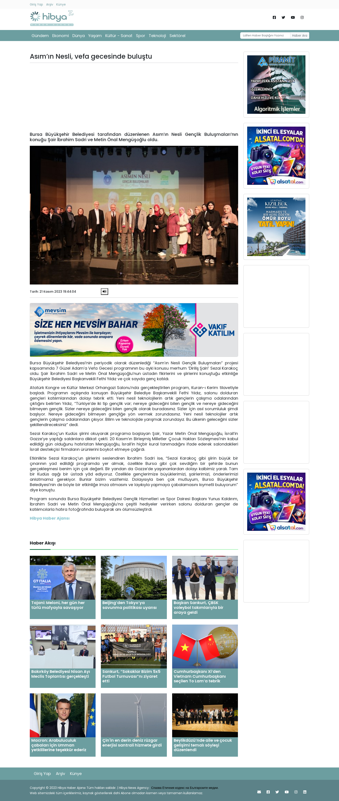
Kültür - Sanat (118, 35)
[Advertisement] (134, 97)
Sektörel (177, 35)
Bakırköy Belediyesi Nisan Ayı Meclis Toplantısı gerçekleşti (60, 674)
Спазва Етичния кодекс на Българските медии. (184, 788)
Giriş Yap (36, 4)
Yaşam (95, 35)
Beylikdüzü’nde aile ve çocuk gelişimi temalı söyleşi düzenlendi (203, 744)
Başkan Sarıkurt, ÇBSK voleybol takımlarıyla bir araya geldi (198, 607)
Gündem (40, 35)
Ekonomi (60, 35)
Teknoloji (157, 35)
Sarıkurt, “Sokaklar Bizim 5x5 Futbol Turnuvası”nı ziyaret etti (131, 676)
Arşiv (49, 4)
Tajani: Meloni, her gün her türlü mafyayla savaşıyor (58, 605)
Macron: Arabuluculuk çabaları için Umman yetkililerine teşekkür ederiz (58, 744)
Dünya (78, 35)
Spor (140, 35)
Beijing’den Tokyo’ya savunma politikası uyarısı (129, 605)
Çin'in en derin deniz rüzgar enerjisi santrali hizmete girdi (132, 742)
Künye (61, 4)
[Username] (265, 35)
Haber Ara (299, 35)
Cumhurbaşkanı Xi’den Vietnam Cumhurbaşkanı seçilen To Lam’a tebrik (200, 676)
